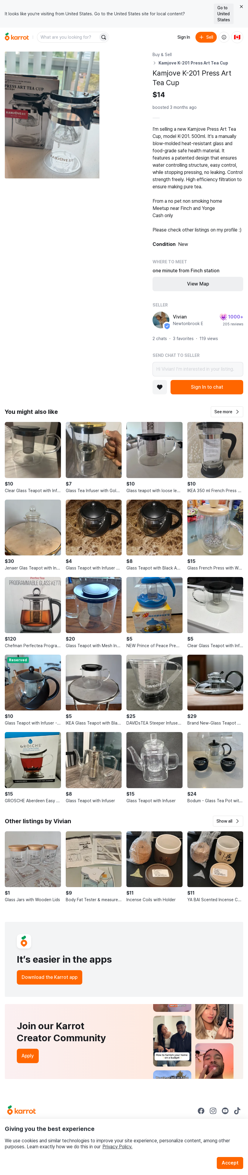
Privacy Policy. (117, 1147)
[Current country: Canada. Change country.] (237, 37)
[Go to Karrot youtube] (225, 1110)
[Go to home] (17, 37)
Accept (230, 1163)
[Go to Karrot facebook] (201, 1110)
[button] (227, 411)
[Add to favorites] (160, 387)
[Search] (103, 37)
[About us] (224, 37)
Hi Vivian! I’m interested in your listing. (198, 369)
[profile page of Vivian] (161, 320)
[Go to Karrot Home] (21, 1110)
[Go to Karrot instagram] (213, 1110)
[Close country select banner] (241, 6)
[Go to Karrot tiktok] (237, 1110)
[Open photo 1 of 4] (52, 115)
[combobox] (68, 37)
